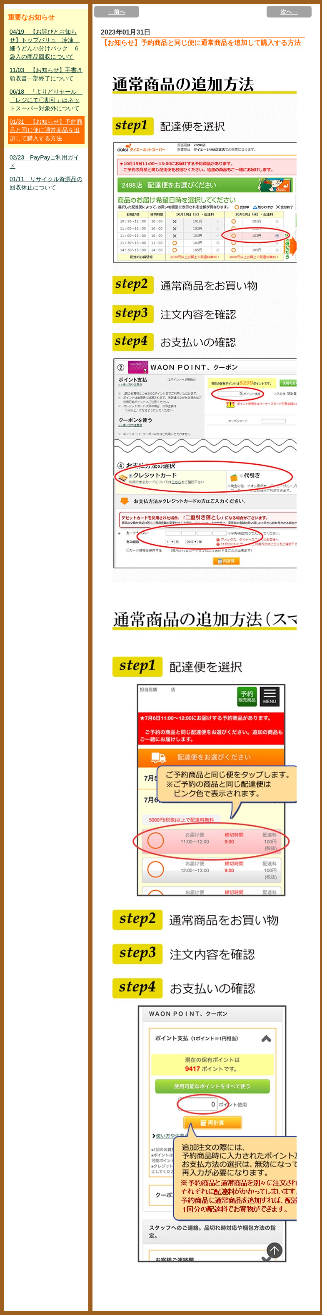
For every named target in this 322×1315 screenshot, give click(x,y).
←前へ (116, 11)
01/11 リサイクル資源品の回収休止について (46, 183)
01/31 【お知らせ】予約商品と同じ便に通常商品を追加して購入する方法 (46, 130)
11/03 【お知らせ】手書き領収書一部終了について (46, 74)
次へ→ (289, 11)
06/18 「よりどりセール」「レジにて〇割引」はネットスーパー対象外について (46, 100)
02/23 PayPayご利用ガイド (44, 161)
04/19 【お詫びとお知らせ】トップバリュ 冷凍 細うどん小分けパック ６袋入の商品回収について (45, 44)
